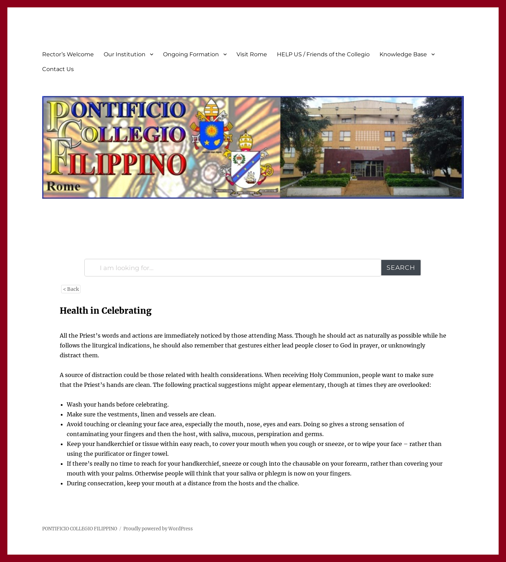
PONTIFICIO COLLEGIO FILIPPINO (79, 529)
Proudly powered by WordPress (158, 529)
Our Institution (124, 54)
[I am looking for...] (232, 267)
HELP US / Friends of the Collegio (323, 54)
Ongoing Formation (191, 54)
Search (401, 268)
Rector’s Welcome (68, 54)
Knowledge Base (403, 54)
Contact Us (58, 69)
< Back (71, 289)
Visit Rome (251, 54)
